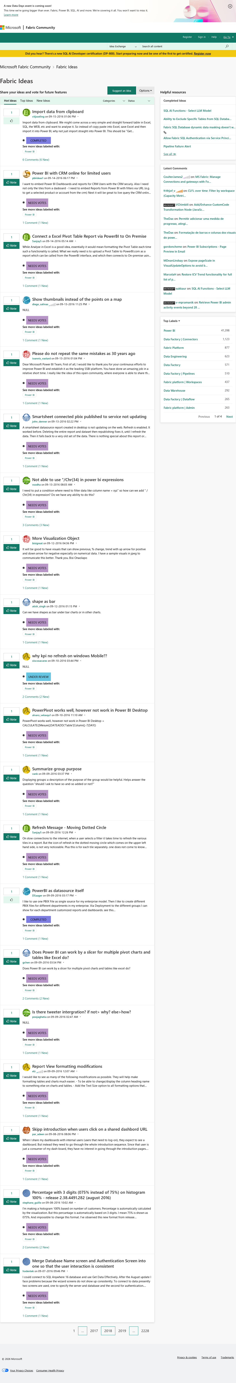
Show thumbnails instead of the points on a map (77, 299)
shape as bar (43, 601)
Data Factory (172, 365)
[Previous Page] (68, 1327)
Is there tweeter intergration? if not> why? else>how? (81, 1012)
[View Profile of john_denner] (39, 421)
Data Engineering (175, 356)
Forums (64, 27)
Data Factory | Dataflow (179, 399)
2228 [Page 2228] (145, 1330)
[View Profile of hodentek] (28, 1271)
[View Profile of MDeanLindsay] (173, 260)
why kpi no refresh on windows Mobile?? (69, 655)
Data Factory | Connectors (181, 339)
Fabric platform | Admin (179, 408)
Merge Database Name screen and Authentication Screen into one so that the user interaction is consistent (89, 1263)
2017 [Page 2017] (94, 1330)
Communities (113, 27)
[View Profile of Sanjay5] (37, 241)
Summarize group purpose (57, 768)
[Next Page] (153, 1327)
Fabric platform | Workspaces (183, 382)
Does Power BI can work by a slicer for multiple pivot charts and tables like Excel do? (91, 954)
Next (229, 416)
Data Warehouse (174, 390)
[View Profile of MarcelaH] (170, 274)
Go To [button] (226, 37)
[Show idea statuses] (138, 101)
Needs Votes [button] (37, 203)
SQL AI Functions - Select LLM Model (187, 110)
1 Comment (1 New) (35, 223)
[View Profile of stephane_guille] (32, 1202)
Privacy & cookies (187, 1357)
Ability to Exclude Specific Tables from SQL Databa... (198, 119)
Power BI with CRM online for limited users (71, 173)
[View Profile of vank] (35, 773)
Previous (204, 416)
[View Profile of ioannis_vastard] (41, 358)
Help (214, 36)
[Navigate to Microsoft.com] (10, 27)
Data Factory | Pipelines (179, 373)
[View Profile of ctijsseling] (38, 116)
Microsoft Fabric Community (25, 66)
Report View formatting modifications (67, 1066)
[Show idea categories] (113, 101)
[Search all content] (185, 46)
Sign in (202, 36)
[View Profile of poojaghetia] (39, 1016)
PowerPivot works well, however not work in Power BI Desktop (90, 710)
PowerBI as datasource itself (58, 890)
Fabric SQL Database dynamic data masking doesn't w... (200, 127)
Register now (202, 53)
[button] (121, 90)
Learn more (11, 15)
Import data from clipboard (58, 111)
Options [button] (144, 90)
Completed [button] (38, 140)
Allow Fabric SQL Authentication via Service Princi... (197, 138)
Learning (146, 27)
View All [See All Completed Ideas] (170, 154)
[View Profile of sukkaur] (181, 288)
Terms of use (208, 1357)
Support (162, 27)
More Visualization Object (55, 538)
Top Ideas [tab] (26, 100)
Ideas (96, 27)
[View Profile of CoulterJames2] (173, 177)
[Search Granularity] (123, 46)
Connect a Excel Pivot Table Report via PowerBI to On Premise (89, 236)
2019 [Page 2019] (122, 1330)
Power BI (30, 151)
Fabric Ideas (67, 66)
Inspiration (81, 27)
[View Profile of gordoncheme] (173, 246)
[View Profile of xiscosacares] (39, 660)
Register (187, 36)
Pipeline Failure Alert (177, 146)
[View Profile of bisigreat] (37, 543)
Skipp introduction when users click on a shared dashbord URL (89, 1129)
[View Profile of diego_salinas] (40, 304)
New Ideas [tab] (43, 100)
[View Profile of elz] (34, 1071)
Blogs (131, 27)
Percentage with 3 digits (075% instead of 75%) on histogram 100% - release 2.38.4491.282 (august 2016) (88, 1194)
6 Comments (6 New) (36, 159)
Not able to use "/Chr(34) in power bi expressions (78, 479)
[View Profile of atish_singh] (39, 606)
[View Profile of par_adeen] (38, 1134)
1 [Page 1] (74, 1330)
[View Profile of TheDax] (169, 219)
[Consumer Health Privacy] (50, 1370)
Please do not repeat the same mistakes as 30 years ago (83, 353)
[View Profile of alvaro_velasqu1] (41, 715)
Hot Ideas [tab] (10, 100)
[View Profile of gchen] (26, 962)
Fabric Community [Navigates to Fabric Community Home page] (40, 27)
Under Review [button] (38, 677)
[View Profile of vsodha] (36, 484)
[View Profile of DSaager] (37, 895)
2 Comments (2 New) (36, 697)
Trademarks (227, 1357)
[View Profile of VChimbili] (182, 204)
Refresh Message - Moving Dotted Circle (69, 827)
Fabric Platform (174, 348)
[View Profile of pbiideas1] (37, 178)
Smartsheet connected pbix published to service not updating (89, 416)
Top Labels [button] (170, 321)
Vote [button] (13, 182)
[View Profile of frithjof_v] (169, 191)
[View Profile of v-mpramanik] (185, 302)
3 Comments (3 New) (36, 525)
